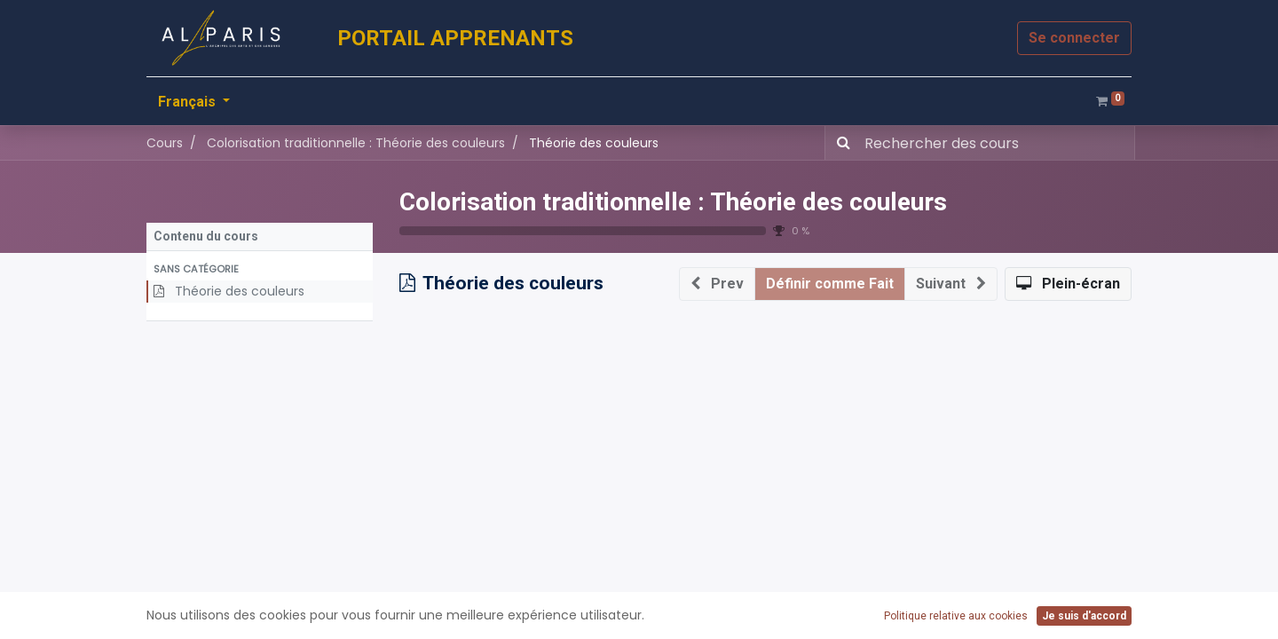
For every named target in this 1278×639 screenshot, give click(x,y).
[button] (259, 269)
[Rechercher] (840, 143)
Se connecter (1074, 37)
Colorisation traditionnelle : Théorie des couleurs (673, 202)
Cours (164, 143)
